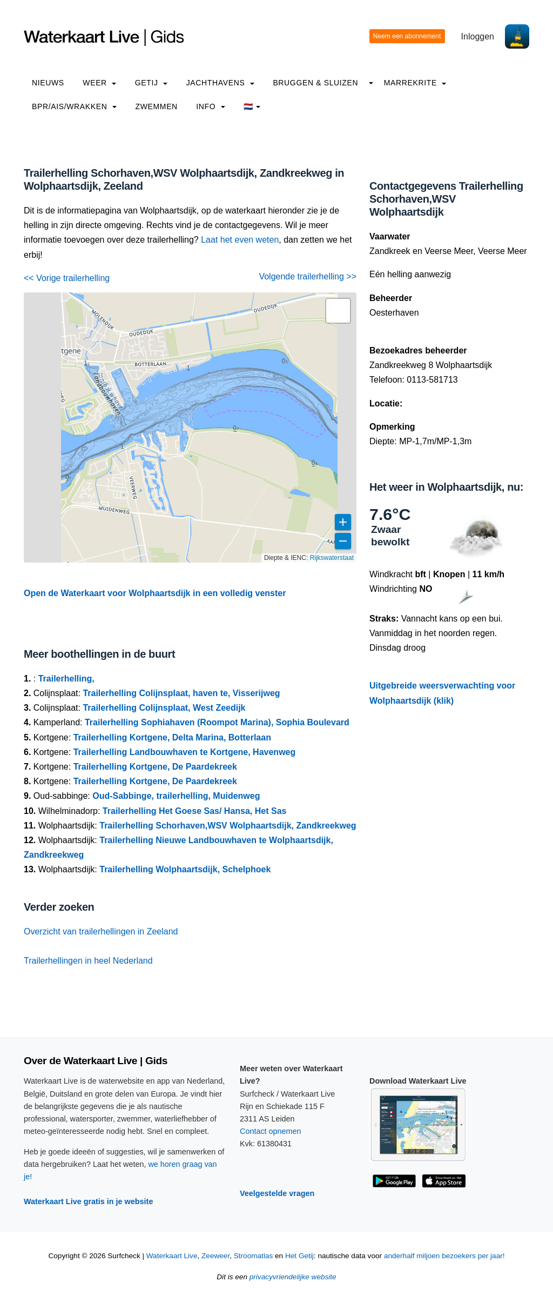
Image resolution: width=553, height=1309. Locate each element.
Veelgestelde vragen (277, 1193)
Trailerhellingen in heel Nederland (88, 960)
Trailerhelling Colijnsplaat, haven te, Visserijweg (181, 693)
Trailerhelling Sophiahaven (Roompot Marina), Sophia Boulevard (217, 722)
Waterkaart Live (172, 1256)
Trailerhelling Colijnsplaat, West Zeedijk (164, 707)
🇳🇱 (252, 106)
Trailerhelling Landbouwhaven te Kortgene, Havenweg (184, 752)
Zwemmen (157, 106)
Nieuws (48, 82)
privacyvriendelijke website (292, 1277)
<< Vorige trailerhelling (67, 278)
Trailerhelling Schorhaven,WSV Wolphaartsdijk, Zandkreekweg (227, 825)
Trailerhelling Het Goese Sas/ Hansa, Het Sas (195, 811)
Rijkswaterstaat (332, 558)
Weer (99, 82)
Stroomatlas (253, 1256)
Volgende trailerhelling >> (307, 276)
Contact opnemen (270, 1131)
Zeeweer (215, 1256)
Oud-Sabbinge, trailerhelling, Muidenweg (176, 795)
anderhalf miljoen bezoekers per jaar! (444, 1256)
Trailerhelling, (66, 678)
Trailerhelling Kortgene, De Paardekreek (155, 766)
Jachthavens (220, 82)
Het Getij (299, 1256)
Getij (151, 82)
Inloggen (477, 36)
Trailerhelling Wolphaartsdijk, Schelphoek (185, 869)
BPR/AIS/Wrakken (74, 106)
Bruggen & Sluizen (315, 82)
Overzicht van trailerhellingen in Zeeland (101, 931)
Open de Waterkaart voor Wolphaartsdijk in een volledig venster (155, 593)
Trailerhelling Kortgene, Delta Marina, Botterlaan (172, 737)
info (210, 106)
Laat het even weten (240, 239)
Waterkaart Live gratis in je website (88, 1201)
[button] (338, 311)
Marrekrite (415, 82)
